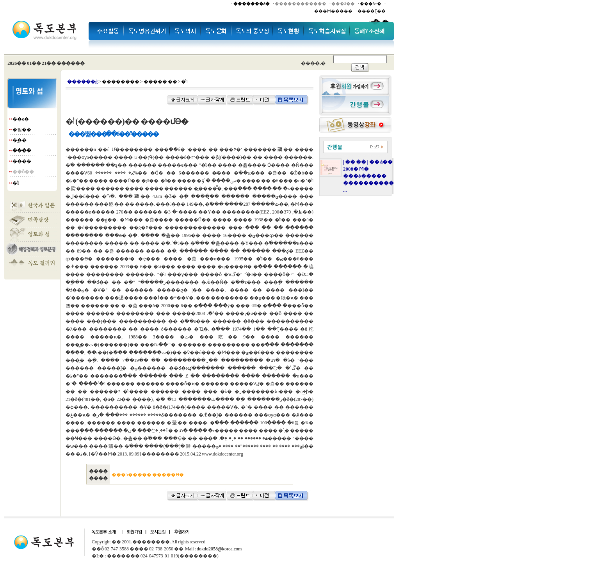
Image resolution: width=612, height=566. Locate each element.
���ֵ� (21, 150)
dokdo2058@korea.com (219, 549)
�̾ (15, 183)
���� (21, 161)
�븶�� (21, 129)
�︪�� (19, 140)
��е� (20, 119)
